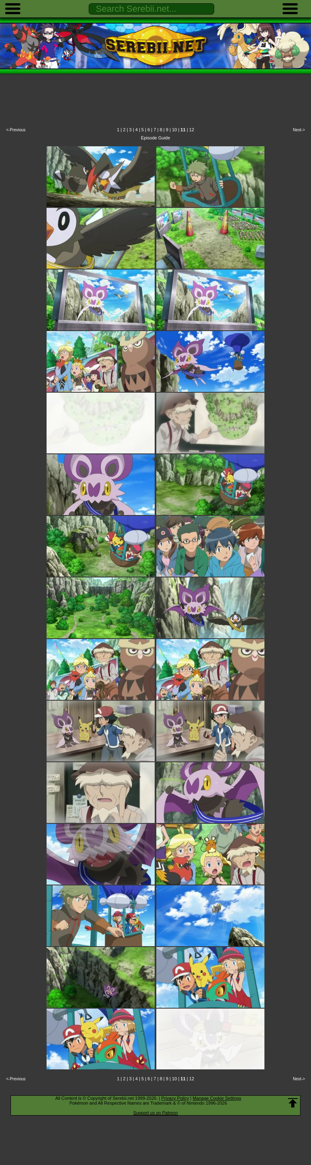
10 (174, 129)
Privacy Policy (175, 1098)
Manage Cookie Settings (217, 1098)
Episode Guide (155, 137)
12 (191, 129)
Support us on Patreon (155, 1112)
